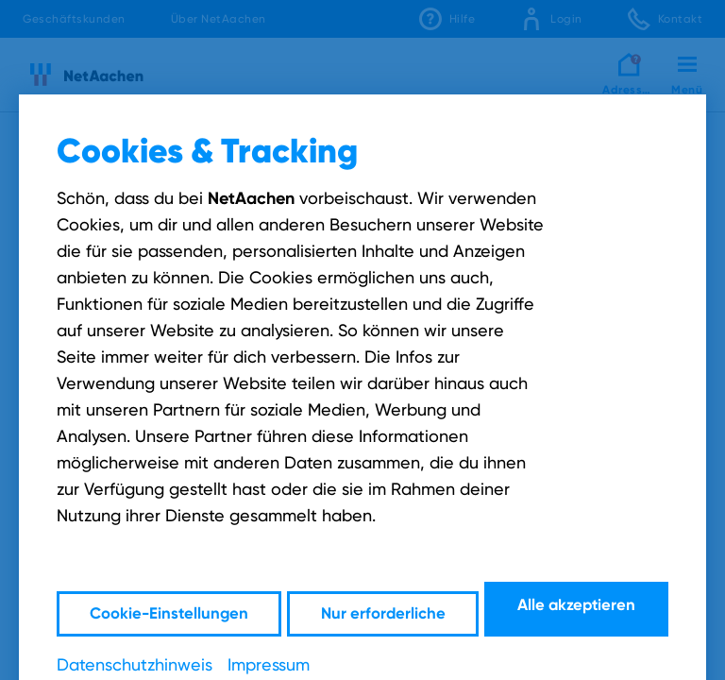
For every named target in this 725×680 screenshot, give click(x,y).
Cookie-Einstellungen (166, 608)
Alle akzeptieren (579, 608)
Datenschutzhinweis (134, 662)
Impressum (269, 662)
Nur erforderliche (382, 608)
